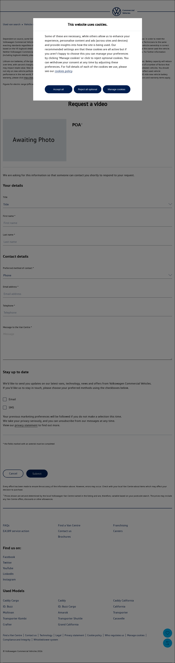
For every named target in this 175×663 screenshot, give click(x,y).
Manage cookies (116, 89)
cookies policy (63, 71)
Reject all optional (87, 89)
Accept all (58, 89)
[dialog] (87, 331)
